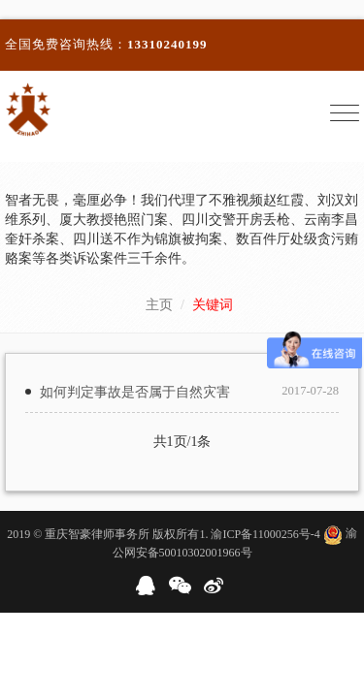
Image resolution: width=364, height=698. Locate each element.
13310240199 (167, 44)
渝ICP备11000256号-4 (265, 533)
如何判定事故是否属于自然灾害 (135, 392)
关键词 (212, 305)
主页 (159, 305)
